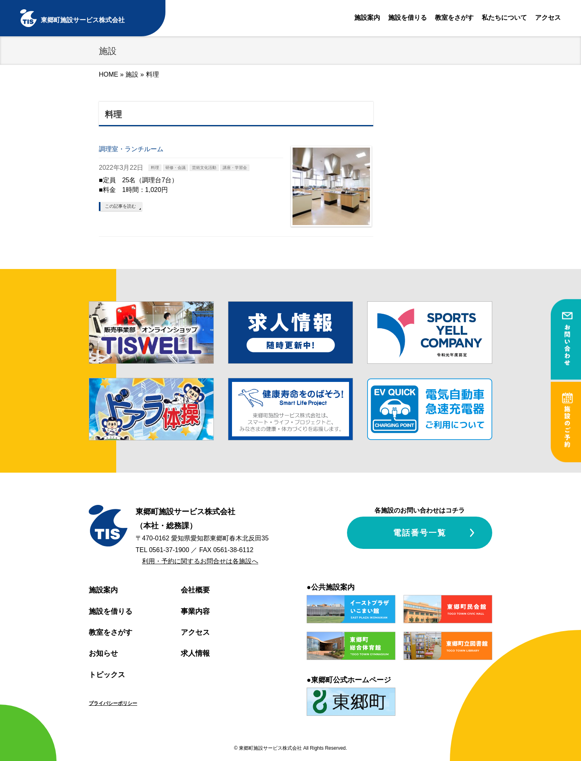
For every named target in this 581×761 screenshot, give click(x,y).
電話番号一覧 (419, 532)
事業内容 (195, 611)
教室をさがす (454, 17)
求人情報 (195, 653)
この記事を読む (120, 206)
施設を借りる (407, 17)
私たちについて (504, 17)
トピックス (107, 675)
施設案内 (367, 17)
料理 (155, 167)
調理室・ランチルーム (131, 149)
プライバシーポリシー (113, 703)
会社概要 (195, 590)
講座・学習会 (235, 167)
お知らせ (103, 653)
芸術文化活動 (204, 167)
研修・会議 (175, 167)
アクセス (548, 17)
